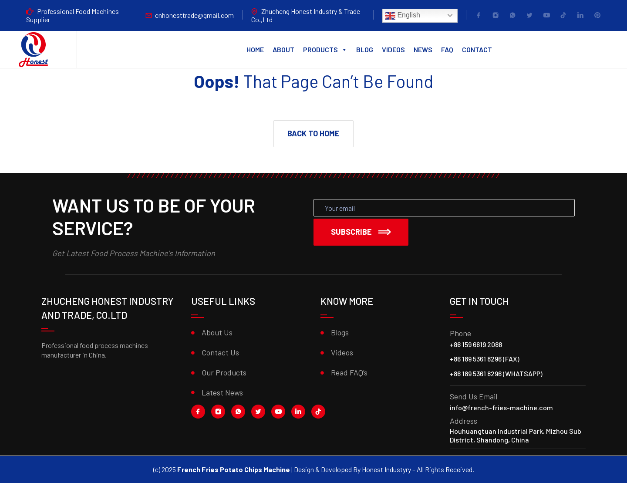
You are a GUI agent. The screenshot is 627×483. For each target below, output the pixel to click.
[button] (313, 133)
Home (255, 49)
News (423, 49)
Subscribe (361, 231)
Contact (477, 49)
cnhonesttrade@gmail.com (194, 15)
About (283, 49)
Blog (364, 49)
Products (325, 49)
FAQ (447, 49)
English (402, 15)
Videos (393, 49)
